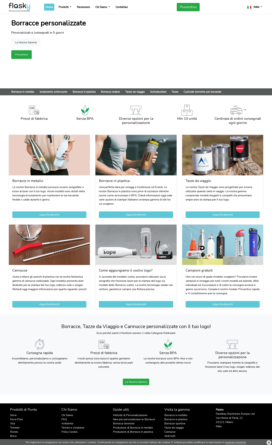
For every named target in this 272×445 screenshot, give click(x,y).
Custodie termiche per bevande (202, 92)
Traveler (15, 428)
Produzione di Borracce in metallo (133, 428)
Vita (12, 423)
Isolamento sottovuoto (53, 92)
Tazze (175, 92)
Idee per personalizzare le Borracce (134, 419)
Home (49, 7)
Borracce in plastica (84, 92)
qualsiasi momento (235, 442)
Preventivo (188, 7)
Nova (13, 415)
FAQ (64, 419)
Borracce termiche (124, 423)
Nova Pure (16, 419)
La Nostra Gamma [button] (26, 42)
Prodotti (63, 7)
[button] (254, 7)
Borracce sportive (174, 423)
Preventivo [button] (21, 54)
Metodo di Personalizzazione (130, 415)
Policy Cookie (69, 432)
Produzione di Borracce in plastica (133, 432)
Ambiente (67, 423)
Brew (13, 436)
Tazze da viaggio (135, 92)
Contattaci (122, 7)
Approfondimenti (49, 215)
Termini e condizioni (72, 428)
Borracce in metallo (22, 92)
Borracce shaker (110, 92)
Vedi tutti (169, 436)
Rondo (14, 432)
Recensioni (83, 7)
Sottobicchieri (158, 92)
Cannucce (170, 432)
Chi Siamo (101, 7)
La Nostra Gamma (136, 382)
